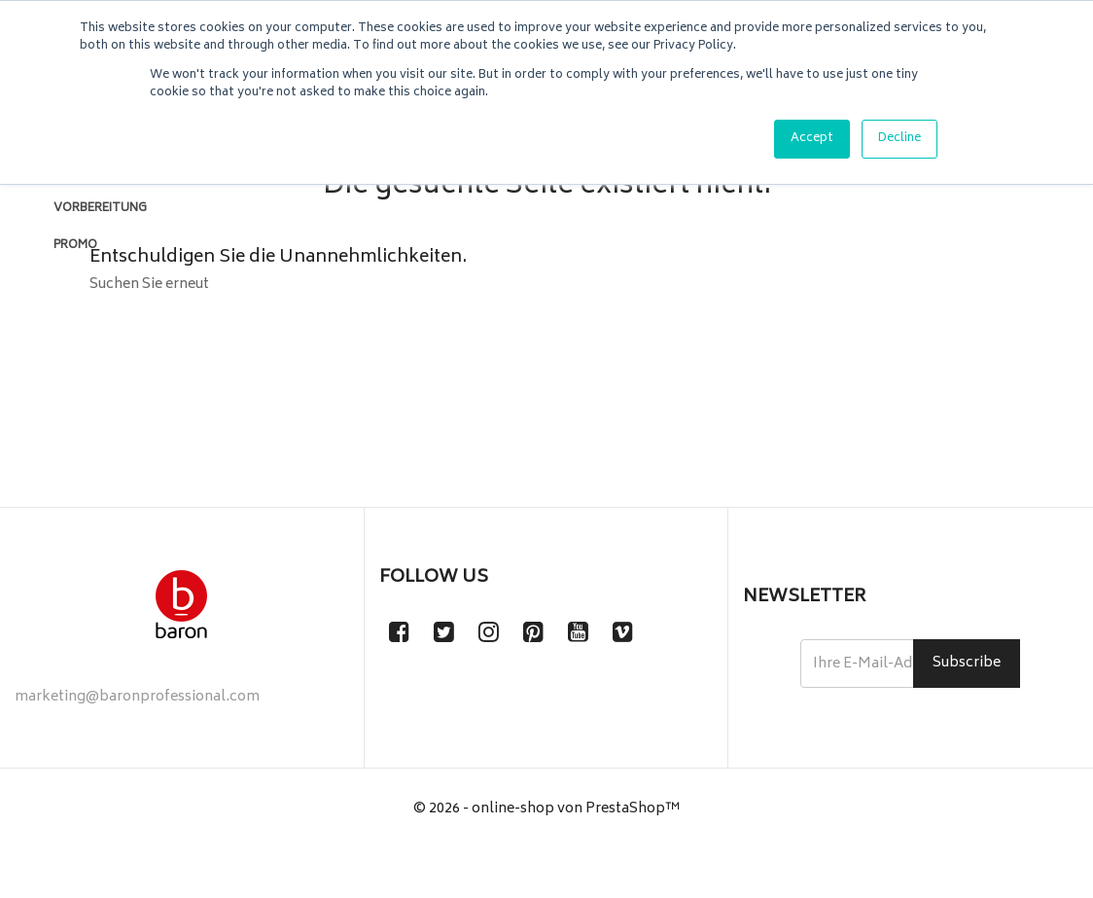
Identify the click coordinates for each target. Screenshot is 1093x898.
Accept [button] (812, 138)
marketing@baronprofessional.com (137, 746)
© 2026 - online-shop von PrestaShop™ (547, 857)
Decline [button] (899, 138)
